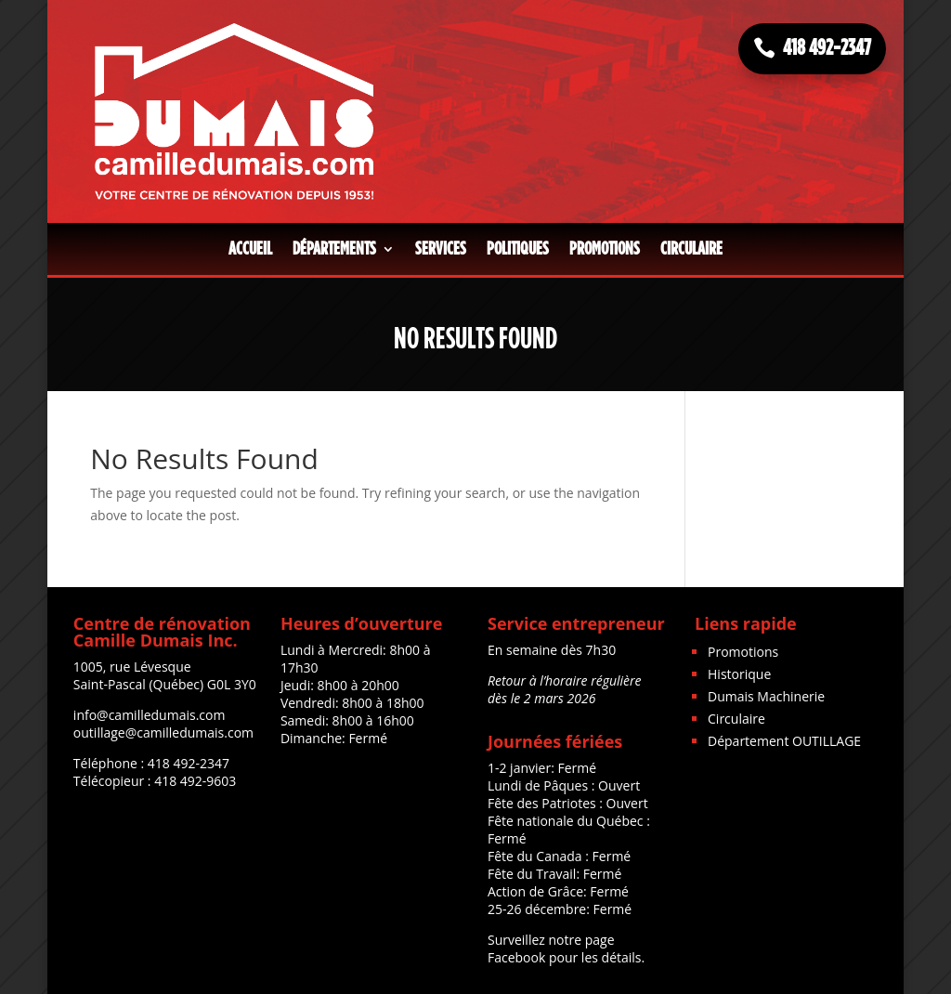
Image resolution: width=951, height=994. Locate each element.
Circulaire (691, 249)
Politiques (518, 249)
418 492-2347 (827, 48)
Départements (334, 249)
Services (440, 249)
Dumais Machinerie (766, 696)
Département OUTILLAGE (784, 741)
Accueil (250, 249)
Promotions (604, 249)
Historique (739, 674)
